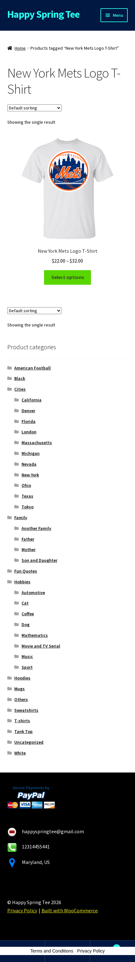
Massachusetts (37, 442)
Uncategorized (28, 742)
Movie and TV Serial (41, 646)
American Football (32, 368)
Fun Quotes (25, 571)
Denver (28, 410)
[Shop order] (34, 107)
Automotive (33, 592)
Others (21, 699)
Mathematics (35, 635)
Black (19, 378)
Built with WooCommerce (70, 910)
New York (30, 475)
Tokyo (28, 507)
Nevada (29, 464)
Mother (28, 549)
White (20, 753)
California (32, 400)
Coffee (28, 614)
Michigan (31, 453)
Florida (28, 421)
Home (20, 48)
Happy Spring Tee (43, 14)
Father (28, 539)
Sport (27, 667)
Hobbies (22, 582)
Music (27, 656)
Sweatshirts (26, 710)
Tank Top (23, 731)
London (29, 432)
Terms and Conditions (51, 950)
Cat (25, 603)
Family (20, 517)
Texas (27, 496)
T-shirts (22, 720)
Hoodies (22, 678)
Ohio (26, 485)
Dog (25, 624)
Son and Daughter (39, 560)
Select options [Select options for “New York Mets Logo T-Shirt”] (67, 277)
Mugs (19, 689)
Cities (20, 389)
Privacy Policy (22, 910)
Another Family (36, 528)
